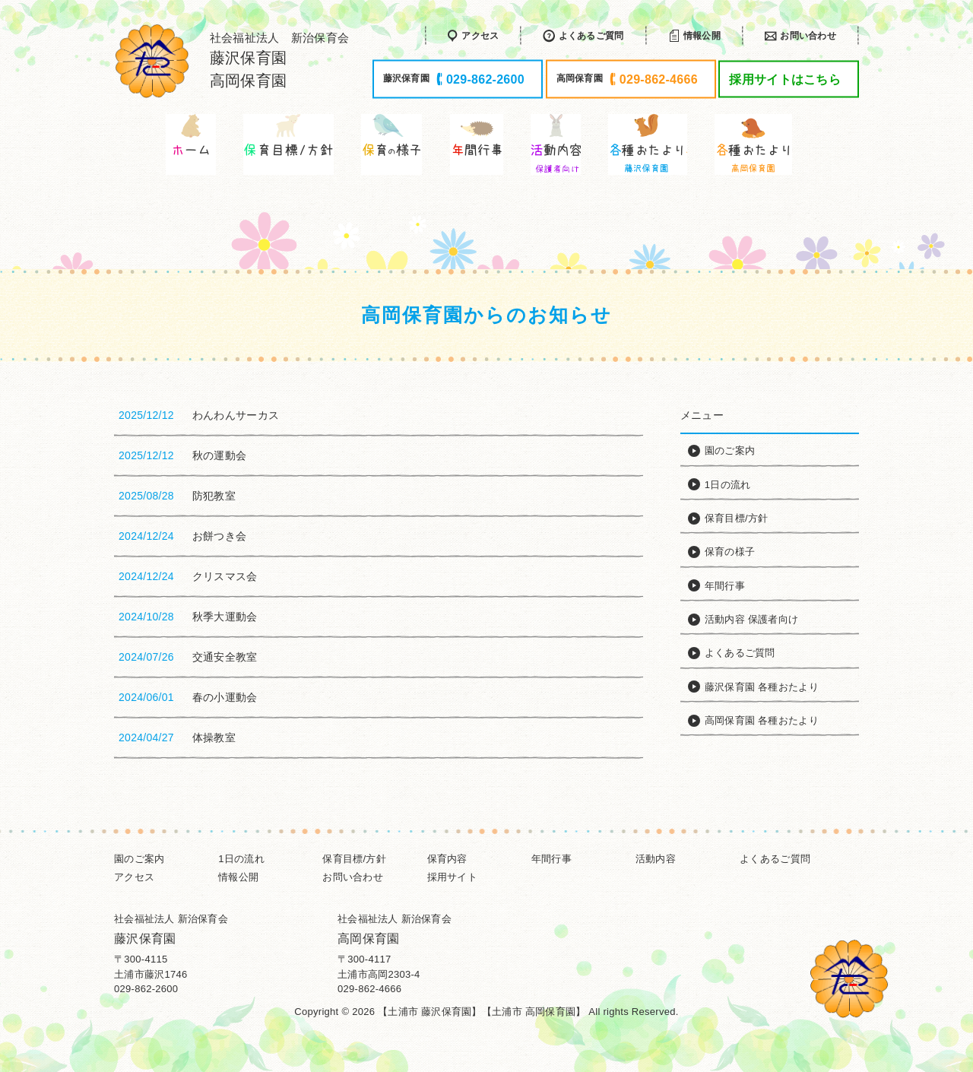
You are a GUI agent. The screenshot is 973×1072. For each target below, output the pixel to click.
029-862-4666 (369, 988)
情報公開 (238, 877)
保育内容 (447, 858)
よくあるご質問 (775, 858)
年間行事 (551, 858)
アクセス (134, 877)
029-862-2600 (146, 988)
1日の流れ (241, 858)
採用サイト (452, 877)
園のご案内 (139, 858)
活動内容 (655, 858)
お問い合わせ (352, 877)
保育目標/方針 (354, 858)
